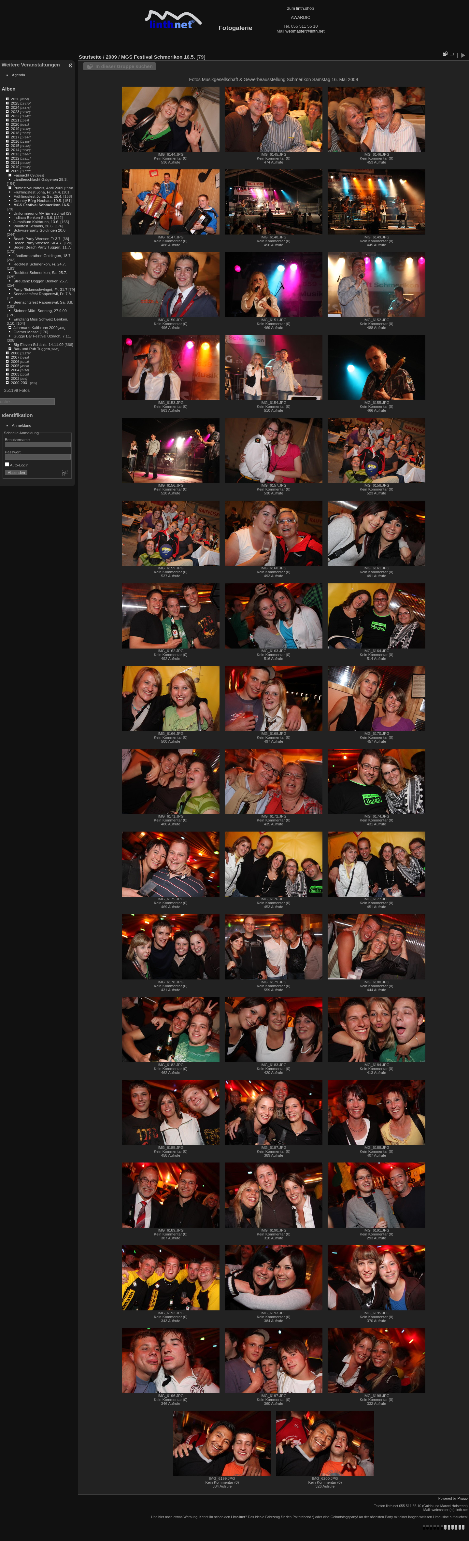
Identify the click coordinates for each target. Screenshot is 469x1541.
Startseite (90, 57)
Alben (9, 89)
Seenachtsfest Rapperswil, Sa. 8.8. (43, 302)
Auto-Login (17, 465)
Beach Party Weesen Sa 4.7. (38, 243)
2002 (15, 378)
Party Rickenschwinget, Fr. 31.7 (40, 289)
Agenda (18, 75)
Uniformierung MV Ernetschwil (39, 213)
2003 (15, 374)
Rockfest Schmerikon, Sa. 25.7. (40, 272)
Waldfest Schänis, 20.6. (33, 226)
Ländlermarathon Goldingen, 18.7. (42, 255)
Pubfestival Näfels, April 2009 (38, 188)
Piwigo (463, 1498)
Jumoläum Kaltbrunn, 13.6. (36, 222)
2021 (15, 120)
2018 (15, 133)
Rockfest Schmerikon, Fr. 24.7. (39, 264)
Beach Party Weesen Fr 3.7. (37, 238)
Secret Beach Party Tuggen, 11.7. (42, 247)
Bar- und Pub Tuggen (31, 349)
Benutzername (17, 439)
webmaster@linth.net (304, 31)
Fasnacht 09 (24, 175)
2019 (15, 128)
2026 (15, 99)
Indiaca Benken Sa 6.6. (33, 217)
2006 (15, 361)
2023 (15, 111)
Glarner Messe (25, 332)
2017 (15, 137)
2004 (15, 370)
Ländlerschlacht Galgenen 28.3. (40, 179)
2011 (15, 162)
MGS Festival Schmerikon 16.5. (41, 205)
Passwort (13, 452)
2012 (15, 158)
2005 (15, 366)
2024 (15, 107)
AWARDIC (300, 17)
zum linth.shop (300, 8)
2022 (15, 116)
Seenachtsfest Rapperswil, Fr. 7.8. (42, 294)
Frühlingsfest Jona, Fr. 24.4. (37, 192)
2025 (15, 103)
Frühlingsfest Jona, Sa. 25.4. (37, 196)
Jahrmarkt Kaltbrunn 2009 (35, 327)
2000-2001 (20, 382)
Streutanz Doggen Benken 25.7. (40, 281)
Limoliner (238, 1517)
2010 (15, 166)
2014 (15, 150)
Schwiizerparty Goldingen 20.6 (39, 230)
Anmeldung (22, 425)
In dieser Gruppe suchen (124, 66)
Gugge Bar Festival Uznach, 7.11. (42, 336)
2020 (15, 124)
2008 (15, 353)
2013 (15, 154)
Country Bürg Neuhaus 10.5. (37, 200)
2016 (15, 141)
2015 (15, 145)
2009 (15, 171)
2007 (15, 357)
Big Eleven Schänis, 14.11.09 (38, 344)
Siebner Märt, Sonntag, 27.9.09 (40, 310)
